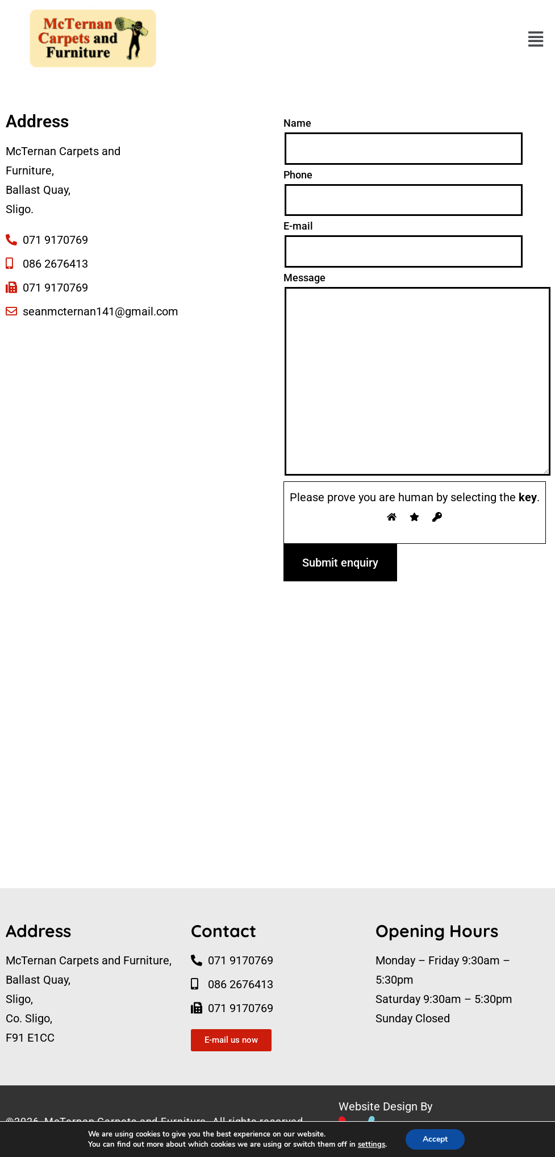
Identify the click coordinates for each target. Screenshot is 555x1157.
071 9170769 (55, 240)
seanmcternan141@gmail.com (100, 311)
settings (371, 1144)
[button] (536, 40)
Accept (435, 1139)
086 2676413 (55, 263)
